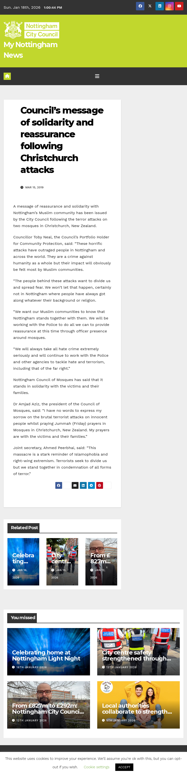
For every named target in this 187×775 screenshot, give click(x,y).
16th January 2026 (32, 667)
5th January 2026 (120, 720)
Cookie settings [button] (96, 767)
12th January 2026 (32, 720)
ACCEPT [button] (124, 767)
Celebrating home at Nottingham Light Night (46, 655)
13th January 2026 (121, 667)
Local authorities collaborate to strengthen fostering (138, 711)
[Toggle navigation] (97, 76)
